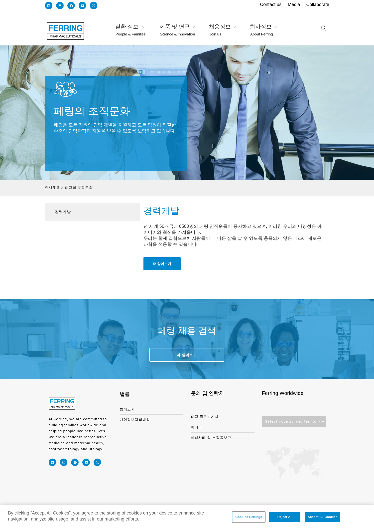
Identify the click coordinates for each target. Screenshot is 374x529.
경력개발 (63, 212)
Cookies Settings (248, 517)
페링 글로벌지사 (205, 417)
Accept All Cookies (323, 517)
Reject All (284, 517)
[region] (187, 517)
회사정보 (267, 26)
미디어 (196, 427)
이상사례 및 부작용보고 (211, 438)
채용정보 (226, 26)
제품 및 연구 (181, 26)
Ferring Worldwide (283, 393)
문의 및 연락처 (207, 393)
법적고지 (127, 409)
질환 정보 (134, 26)
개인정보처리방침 (135, 420)
